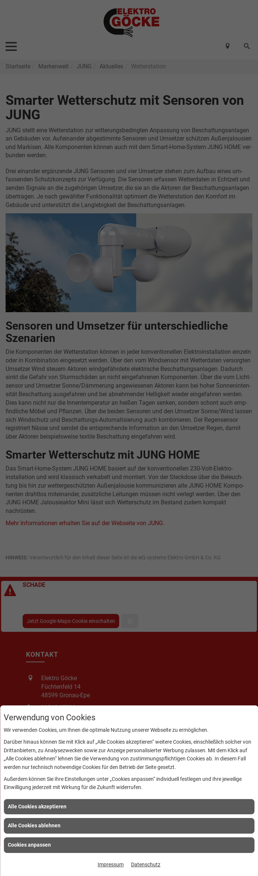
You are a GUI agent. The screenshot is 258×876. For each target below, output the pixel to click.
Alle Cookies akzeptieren (37, 806)
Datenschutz (145, 864)
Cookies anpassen (29, 845)
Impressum (111, 864)
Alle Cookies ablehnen (34, 825)
